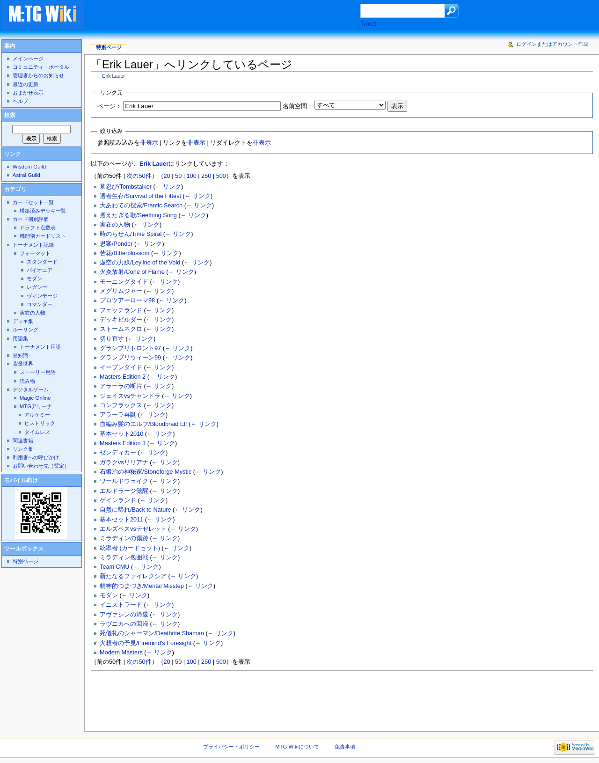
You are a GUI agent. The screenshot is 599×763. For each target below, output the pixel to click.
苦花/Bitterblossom (124, 253)
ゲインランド (118, 500)
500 (221, 176)
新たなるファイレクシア (133, 576)
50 (178, 176)
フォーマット (35, 253)
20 (167, 176)
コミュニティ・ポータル (41, 67)
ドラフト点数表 (38, 227)
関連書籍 (23, 440)
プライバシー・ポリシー (231, 746)
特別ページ (109, 47)
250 (206, 176)
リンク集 (23, 449)
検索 (9, 115)
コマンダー (39, 304)
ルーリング (25, 329)
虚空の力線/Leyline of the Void (140, 262)
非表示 (149, 142)
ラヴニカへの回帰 (124, 624)
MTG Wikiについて (297, 746)
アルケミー (37, 415)
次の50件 (138, 176)
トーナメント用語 (40, 347)
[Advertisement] (231, 16)
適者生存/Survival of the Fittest (140, 196)
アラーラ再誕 (118, 414)
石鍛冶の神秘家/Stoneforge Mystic (145, 472)
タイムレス (37, 432)
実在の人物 (115, 224)
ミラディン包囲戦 (124, 557)
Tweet (368, 24)
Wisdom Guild (29, 166)
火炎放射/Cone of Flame (132, 272)
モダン (109, 595)
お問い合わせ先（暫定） (41, 466)
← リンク (168, 186)
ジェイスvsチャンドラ (130, 396)
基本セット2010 (121, 434)
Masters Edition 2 (123, 377)
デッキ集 (23, 321)
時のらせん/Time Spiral (130, 234)
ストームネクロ (121, 329)
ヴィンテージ (42, 296)
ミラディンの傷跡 (124, 538)
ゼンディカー (118, 452)
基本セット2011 (121, 519)
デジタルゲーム (31, 389)
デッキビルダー (121, 319)
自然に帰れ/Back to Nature (135, 509)
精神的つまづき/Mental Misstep (142, 586)
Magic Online (35, 398)
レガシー (37, 287)
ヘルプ (20, 101)
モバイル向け (21, 480)
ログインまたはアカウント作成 (552, 44)
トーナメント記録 (33, 245)
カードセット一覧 (33, 202)
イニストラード (121, 605)
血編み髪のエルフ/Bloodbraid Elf (143, 424)
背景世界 (23, 364)
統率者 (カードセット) (130, 548)
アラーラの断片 (121, 386)
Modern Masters (121, 652)
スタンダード (42, 261)
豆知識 (20, 355)
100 (192, 176)
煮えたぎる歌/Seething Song (138, 215)
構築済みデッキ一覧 (43, 210)
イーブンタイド (121, 367)
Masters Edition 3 (123, 443)
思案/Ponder (116, 244)
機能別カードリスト (43, 236)
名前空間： (298, 106)
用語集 (20, 338)
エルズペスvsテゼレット (133, 529)
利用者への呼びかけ (36, 457)
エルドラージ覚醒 (124, 491)
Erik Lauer (113, 76)
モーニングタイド (124, 282)
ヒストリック (39, 423)
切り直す (112, 339)
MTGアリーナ (36, 406)
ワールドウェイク (124, 481)
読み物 (27, 381)
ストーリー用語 (38, 372)
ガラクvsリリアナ (124, 462)
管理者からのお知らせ (38, 75)
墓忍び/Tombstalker (126, 186)
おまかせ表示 (28, 92)
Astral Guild (26, 175)
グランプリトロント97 (130, 348)
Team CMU (114, 567)
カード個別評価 (31, 219)
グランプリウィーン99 (130, 357)
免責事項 (345, 746)
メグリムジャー (121, 291)
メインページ (28, 58)
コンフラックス (121, 405)
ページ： (109, 106)
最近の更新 (25, 84)
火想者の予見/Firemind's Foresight (145, 643)
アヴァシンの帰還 (124, 614)
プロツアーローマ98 (127, 300)
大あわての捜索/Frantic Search (141, 205)
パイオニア (39, 270)
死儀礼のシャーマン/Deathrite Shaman (152, 633)
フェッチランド (121, 310)
